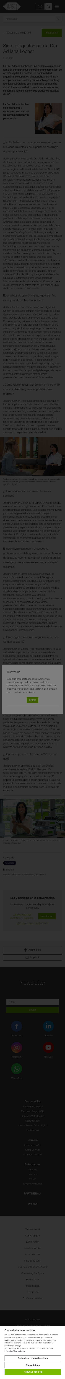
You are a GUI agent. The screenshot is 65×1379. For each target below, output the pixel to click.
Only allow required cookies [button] (33, 1358)
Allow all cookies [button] (33, 1372)
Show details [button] (33, 1365)
